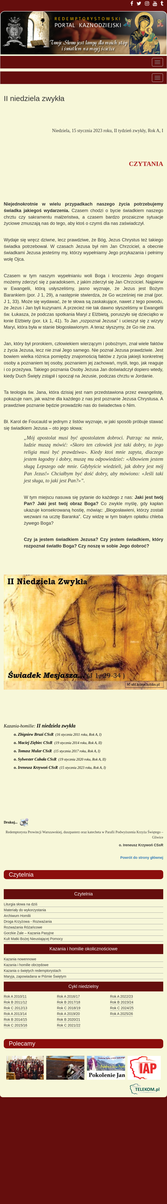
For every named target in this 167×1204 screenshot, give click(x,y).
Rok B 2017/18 (68, 1002)
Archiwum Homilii (17, 916)
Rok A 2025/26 (121, 1014)
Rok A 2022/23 (121, 996)
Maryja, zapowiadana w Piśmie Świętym (35, 976)
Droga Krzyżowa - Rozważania (28, 921)
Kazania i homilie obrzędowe (26, 965)
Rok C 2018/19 (68, 1008)
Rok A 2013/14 (15, 1014)
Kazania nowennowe (20, 959)
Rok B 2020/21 (68, 1019)
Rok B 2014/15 (15, 1019)
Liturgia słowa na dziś (20, 904)
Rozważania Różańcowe (23, 927)
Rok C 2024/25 (121, 1008)
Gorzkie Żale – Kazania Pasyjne (29, 933)
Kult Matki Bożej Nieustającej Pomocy (33, 939)
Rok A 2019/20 (68, 1014)
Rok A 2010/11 (15, 996)
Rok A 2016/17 (68, 996)
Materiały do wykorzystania (25, 910)
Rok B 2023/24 (121, 1002)
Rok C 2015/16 (15, 1025)
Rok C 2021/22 (68, 1025)
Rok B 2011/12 (15, 1002)
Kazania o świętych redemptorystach (32, 971)
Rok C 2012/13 (15, 1008)
